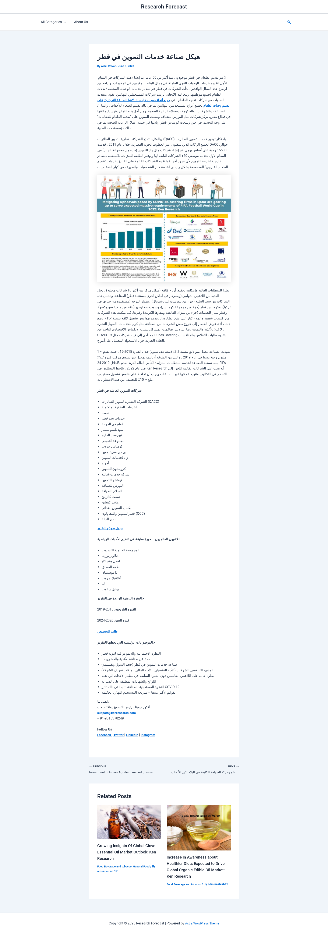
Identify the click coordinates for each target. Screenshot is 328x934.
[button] (289, 22)
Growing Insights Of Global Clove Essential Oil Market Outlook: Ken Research (128, 853)
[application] (63, 22)
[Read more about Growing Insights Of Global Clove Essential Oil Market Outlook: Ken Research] (129, 822)
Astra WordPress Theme (202, 923)
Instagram (151, 735)
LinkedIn (134, 735)
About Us (79, 22)
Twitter (120, 735)
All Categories (53, 22)
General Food (144, 867)
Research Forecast (164, 6)
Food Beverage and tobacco (115, 867)
